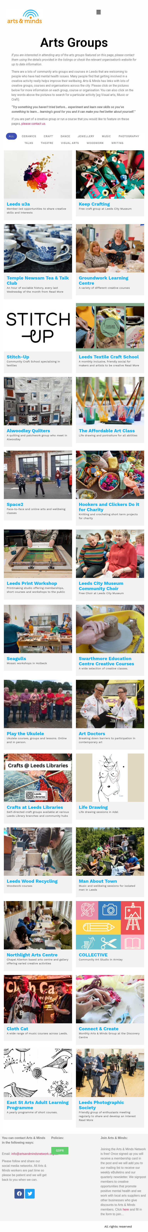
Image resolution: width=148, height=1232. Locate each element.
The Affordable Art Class (107, 430)
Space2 (15, 504)
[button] (99, 12)
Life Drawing (93, 807)
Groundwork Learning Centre (103, 280)
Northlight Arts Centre (32, 955)
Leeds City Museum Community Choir (101, 586)
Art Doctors (92, 733)
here (126, 1209)
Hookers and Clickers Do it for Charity (109, 507)
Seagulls (16, 658)
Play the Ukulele (25, 733)
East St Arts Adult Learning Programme (38, 1105)
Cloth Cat (17, 1028)
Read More (55, 291)
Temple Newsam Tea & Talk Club (38, 280)
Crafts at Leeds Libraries (35, 807)
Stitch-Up (18, 357)
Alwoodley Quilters (28, 430)
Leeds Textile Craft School (109, 357)
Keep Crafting (94, 204)
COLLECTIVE (93, 955)
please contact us (33, 124)
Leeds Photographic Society (101, 1105)
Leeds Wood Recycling (32, 881)
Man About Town (98, 881)
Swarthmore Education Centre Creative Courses (106, 661)
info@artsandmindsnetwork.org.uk (34, 1153)
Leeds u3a (18, 204)
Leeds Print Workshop (32, 583)
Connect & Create (99, 1028)
